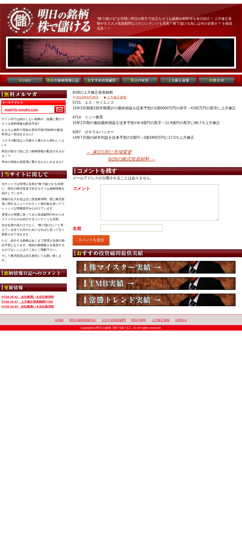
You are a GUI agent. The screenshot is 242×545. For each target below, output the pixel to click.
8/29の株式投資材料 (131, 158)
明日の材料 (138, 320)
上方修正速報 (116, 97)
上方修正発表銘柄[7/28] (27, 301)
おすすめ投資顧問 (114, 320)
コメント (81, 188)
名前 (77, 228)
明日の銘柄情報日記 (82, 320)
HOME (59, 320)
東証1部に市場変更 (109, 152)
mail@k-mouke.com (21, 110)
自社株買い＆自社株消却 (28, 297)
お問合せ (181, 320)
